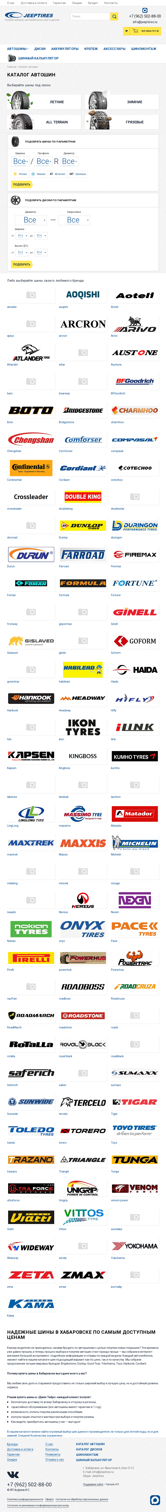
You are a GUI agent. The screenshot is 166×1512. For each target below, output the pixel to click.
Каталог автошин (90, 1444)
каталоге (25, 1431)
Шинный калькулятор (38, 58)
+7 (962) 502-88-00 (145, 16)
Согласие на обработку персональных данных (82, 1499)
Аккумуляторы (65, 49)
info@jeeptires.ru (145, 22)
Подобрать (22, 184)
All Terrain (50, 122)
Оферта (49, 1499)
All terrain (57, 174)
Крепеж (91, 49)
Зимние (126, 102)
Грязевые (127, 122)
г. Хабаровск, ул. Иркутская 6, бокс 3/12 (108, 1468)
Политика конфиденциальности (25, 1499)
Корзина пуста (150, 31)
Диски (40, 49)
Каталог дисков (89, 1449)
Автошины (17, 49)
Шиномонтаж (144, 49)
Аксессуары (114, 49)
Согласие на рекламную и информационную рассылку (38, 1505)
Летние (48, 102)
